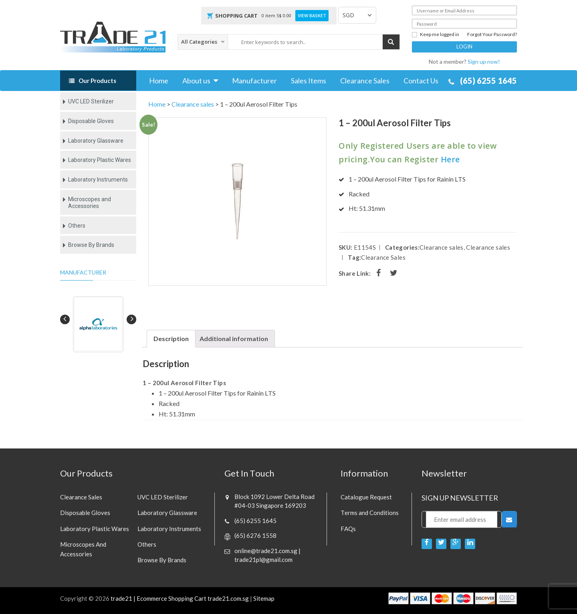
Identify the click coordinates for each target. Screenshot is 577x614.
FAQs (348, 528)
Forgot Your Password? (492, 34)
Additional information (234, 338)
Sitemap (263, 598)
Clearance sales (192, 104)
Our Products (97, 80)
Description (171, 338)
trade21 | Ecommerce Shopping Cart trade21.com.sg (180, 598)
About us (196, 80)
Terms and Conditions (370, 512)
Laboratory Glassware (95, 140)
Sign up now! (484, 61)
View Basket (312, 15)
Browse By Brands (91, 245)
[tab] (171, 338)
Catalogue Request (366, 497)
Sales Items (308, 80)
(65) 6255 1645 (488, 80)
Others (76, 225)
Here (450, 159)
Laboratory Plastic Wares (99, 160)
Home (158, 80)
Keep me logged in (435, 34)
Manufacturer (254, 80)
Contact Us (420, 80)
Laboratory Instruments (98, 179)
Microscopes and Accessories (89, 202)
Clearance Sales (364, 80)
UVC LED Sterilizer (91, 101)
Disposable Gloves (91, 121)
